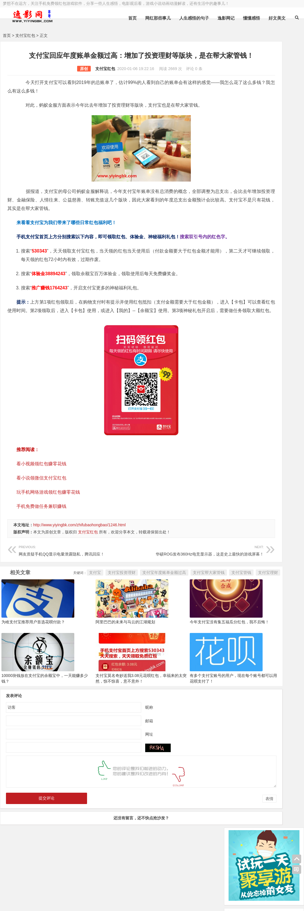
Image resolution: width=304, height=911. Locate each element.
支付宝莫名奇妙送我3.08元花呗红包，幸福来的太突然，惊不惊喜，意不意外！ (108, 718)
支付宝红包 (25, 35)
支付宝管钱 (180, 611)
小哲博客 (35, 895)
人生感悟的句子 (194, 18)
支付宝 (34, 611)
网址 (119, 771)
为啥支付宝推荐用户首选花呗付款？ (33, 660)
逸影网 (55, 887)
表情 (208, 835)
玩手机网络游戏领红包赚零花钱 (48, 519)
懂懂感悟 (251, 18)
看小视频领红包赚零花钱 (41, 490)
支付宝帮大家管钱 (147, 611)
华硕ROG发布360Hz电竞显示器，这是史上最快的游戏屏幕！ (164, 577)
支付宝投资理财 (60, 611)
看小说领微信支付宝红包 (41, 504)
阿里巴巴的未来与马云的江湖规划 (105, 660)
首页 (132, 18)
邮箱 (119, 757)
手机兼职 (89, 902)
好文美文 (277, 18)
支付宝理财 (207, 611)
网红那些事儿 (158, 18)
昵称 (119, 744)
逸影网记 (226, 18)
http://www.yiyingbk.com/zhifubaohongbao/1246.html (79, 552)
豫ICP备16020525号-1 (84, 887)
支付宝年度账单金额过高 (103, 611)
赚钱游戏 (44, 902)
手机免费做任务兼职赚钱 (41, 533)
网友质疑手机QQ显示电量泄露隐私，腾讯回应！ (65, 577)
